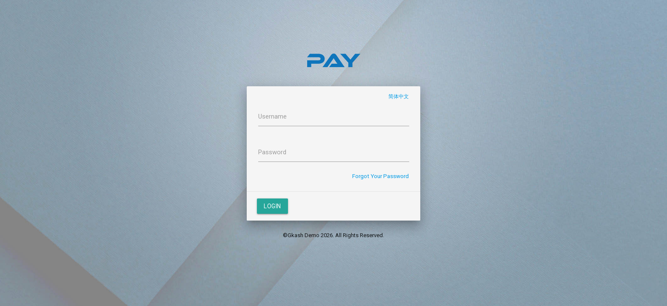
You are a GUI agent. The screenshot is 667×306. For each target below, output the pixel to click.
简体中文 (398, 96)
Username (272, 116)
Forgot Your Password (380, 176)
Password (272, 152)
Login (272, 206)
